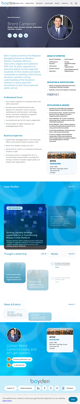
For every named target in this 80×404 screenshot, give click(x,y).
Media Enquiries (26, 388)
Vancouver (55, 164)
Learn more (7, 400)
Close (73, 399)
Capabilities (18, 3)
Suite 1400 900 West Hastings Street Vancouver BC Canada (59, 170)
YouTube (57, 388)
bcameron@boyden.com (22, 359)
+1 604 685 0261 (19, 365)
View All (71, 186)
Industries (29, 3)
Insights (39, 3)
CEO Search (53, 66)
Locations (49, 3)
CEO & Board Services (53, 62)
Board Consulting (55, 59)
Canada (18, 29)
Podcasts (70, 388)
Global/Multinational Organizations (71, 70)
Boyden (8, 3)
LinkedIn (38, 388)
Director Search (54, 68)
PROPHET (53, 94)
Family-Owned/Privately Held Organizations (69, 64)
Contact (65, 3)
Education (52, 71)
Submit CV (10, 388)
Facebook (44, 388)
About (57, 3)
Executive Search (14, 17)
